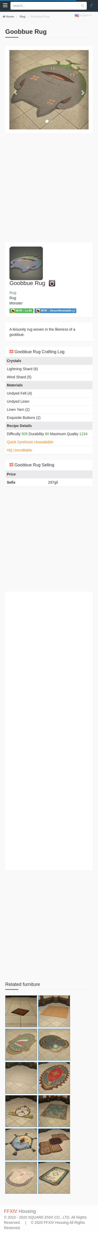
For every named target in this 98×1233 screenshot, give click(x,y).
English (83, 15)
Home (9, 16)
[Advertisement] (49, 188)
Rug (22, 16)
